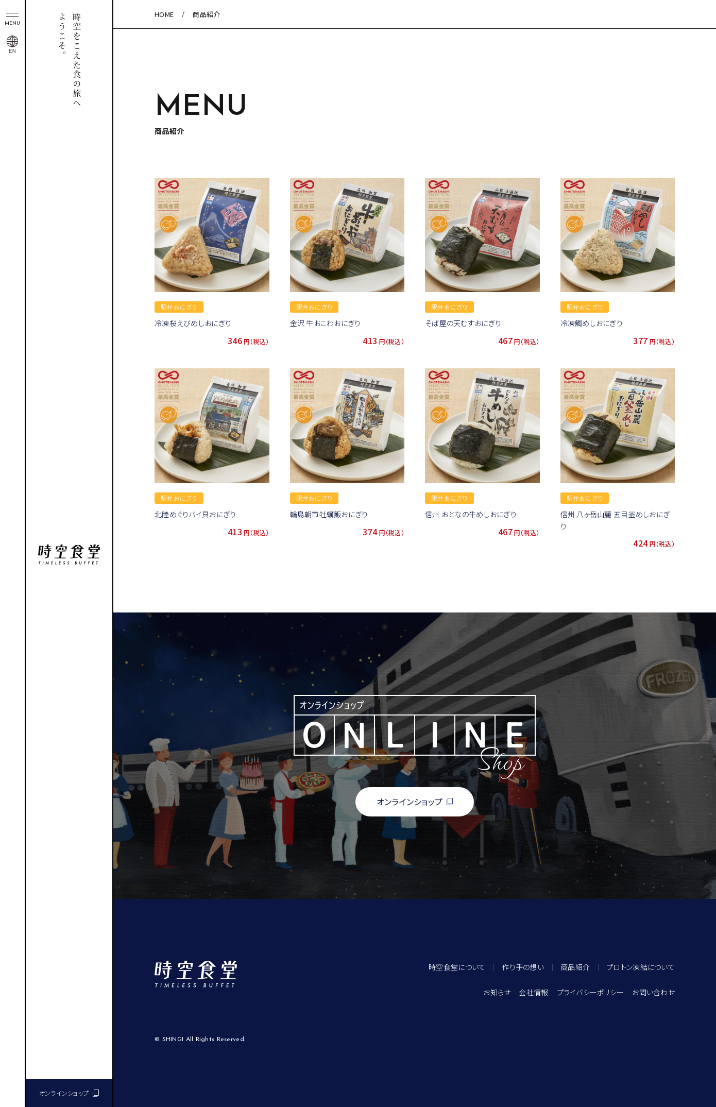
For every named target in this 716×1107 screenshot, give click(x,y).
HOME (164, 14)
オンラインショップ (64, 1092)
